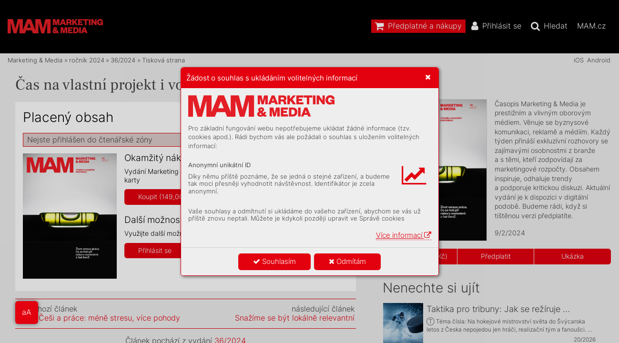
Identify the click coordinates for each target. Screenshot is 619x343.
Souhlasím (274, 261)
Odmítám (347, 261)
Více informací (403, 235)
